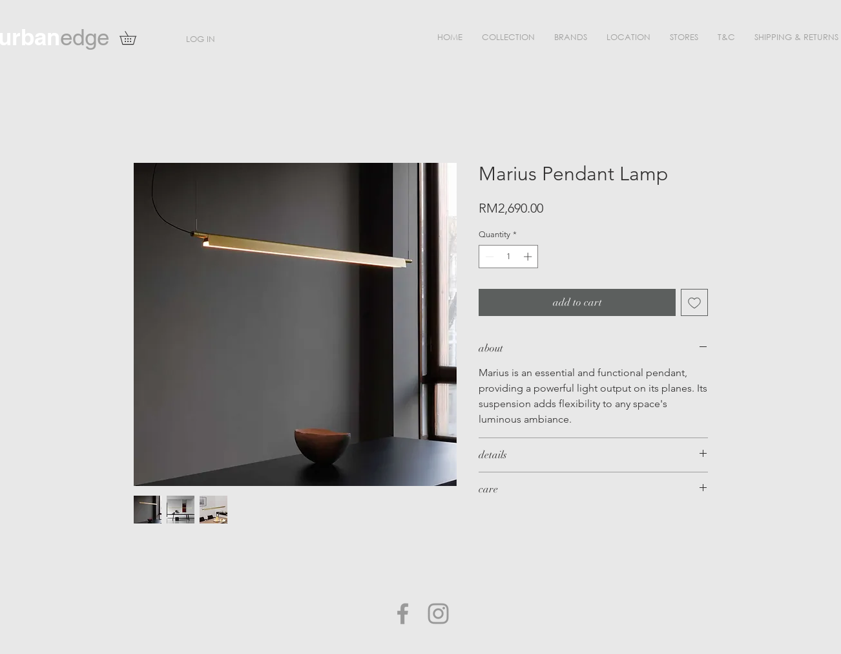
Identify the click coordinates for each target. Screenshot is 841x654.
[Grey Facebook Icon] (403, 614)
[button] (508, 37)
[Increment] (529, 257)
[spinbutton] (508, 257)
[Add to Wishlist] (694, 302)
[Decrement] (488, 257)
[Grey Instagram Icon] (438, 614)
